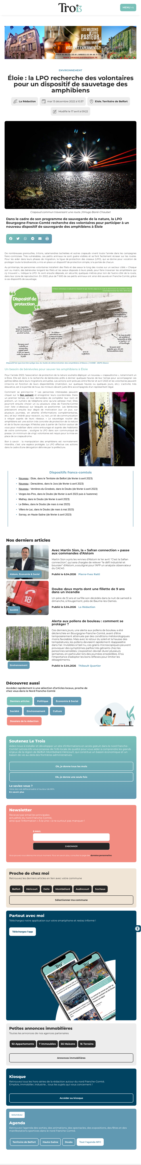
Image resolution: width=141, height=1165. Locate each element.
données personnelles (101, 855)
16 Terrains (87, 1043)
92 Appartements (23, 1043)
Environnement (70, 70)
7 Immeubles (47, 1043)
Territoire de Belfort (115, 101)
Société (14, 609)
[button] (11, 239)
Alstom (14, 574)
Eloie (98, 101)
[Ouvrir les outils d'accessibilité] (137, 928)
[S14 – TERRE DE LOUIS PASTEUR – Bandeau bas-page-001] (70, 58)
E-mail (37, 831)
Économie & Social (29, 574)
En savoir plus (16, 792)
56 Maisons (68, 1043)
